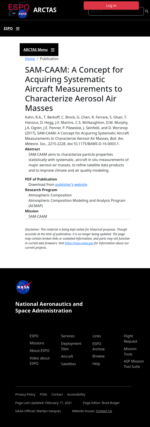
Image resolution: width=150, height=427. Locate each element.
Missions (37, 343)
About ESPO (39, 350)
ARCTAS (45, 10)
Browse (98, 356)
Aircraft (67, 356)
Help (96, 363)
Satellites (68, 363)
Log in (111, 5)
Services (68, 336)
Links (96, 336)
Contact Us (104, 411)
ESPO (34, 336)
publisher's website (71, 184)
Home (30, 58)
